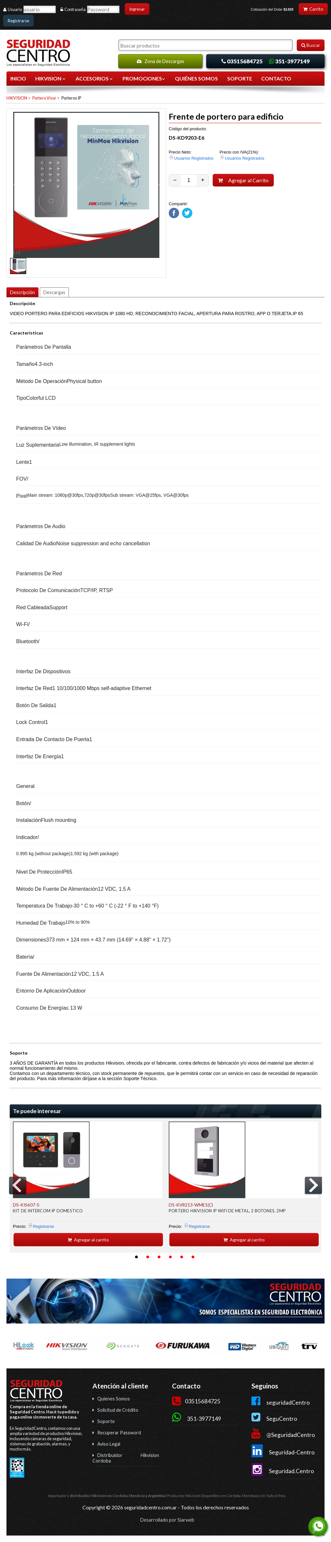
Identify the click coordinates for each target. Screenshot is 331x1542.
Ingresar (137, 9)
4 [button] (170, 1257)
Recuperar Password (119, 1432)
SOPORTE (239, 78)
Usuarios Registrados (193, 158)
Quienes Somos (113, 1398)
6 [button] (193, 1257)
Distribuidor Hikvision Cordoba (125, 1457)
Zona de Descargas (160, 61)
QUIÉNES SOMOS (196, 78)
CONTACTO (276, 78)
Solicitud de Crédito (117, 1410)
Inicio (18, 78)
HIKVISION (50, 78)
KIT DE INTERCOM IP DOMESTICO (48, 1210)
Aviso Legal (108, 1444)
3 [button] (159, 1257)
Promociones (144, 78)
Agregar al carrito (88, 1239)
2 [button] (147, 1257)
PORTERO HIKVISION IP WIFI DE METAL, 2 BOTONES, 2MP (227, 1210)
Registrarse (18, 20)
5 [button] (181, 1257)
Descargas (54, 292)
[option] (88, 1184)
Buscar (310, 45)
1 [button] (136, 1257)
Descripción (22, 292)
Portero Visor (44, 98)
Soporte (106, 1421)
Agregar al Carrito (243, 180)
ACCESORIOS (94, 78)
